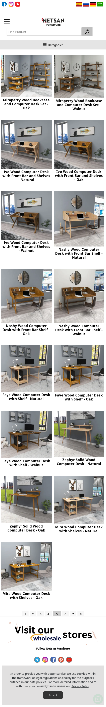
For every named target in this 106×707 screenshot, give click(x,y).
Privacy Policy (80, 686)
